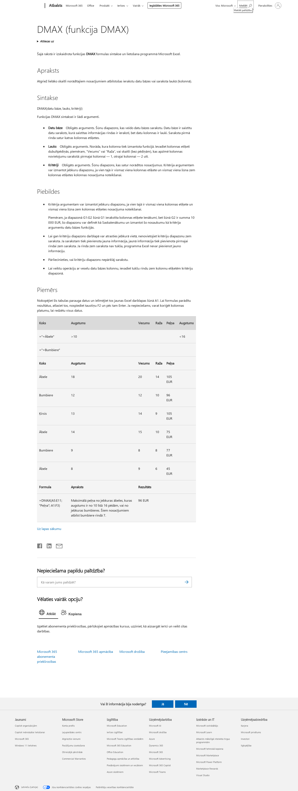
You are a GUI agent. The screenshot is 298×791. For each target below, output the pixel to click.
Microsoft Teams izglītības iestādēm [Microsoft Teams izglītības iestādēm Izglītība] (125, 738)
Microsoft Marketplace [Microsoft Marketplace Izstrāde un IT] (207, 755)
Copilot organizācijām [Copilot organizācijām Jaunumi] (26, 725)
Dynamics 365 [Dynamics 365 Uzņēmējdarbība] (156, 745)
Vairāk (136, 5)
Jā (162, 704)
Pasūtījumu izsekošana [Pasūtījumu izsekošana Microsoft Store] (73, 745)
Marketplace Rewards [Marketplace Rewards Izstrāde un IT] (207, 768)
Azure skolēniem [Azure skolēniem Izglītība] (115, 771)
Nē (186, 704)
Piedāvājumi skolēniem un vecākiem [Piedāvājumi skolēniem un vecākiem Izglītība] (125, 765)
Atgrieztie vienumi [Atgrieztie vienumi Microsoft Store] (71, 738)
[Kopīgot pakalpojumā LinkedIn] (47, 545)
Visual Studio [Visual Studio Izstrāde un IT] (202, 775)
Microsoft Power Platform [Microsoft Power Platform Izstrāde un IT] (209, 762)
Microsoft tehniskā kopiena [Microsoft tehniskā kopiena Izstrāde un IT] (209, 748)
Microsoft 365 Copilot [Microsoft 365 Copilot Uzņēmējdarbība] (160, 765)
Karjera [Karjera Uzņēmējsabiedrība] (244, 725)
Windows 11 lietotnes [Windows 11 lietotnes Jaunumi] (26, 745)
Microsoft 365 (74, 5)
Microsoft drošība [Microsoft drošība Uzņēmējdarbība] (158, 732)
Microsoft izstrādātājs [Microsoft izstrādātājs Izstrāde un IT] (207, 725)
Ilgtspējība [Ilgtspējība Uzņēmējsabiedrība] (246, 745)
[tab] (48, 613)
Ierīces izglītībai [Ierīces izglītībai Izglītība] (115, 732)
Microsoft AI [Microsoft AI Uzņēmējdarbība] (155, 725)
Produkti (104, 5)
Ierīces (121, 5)
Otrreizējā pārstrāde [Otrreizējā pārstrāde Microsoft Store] (72, 752)
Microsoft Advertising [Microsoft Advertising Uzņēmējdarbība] (160, 758)
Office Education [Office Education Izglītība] (115, 752)
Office (90, 5)
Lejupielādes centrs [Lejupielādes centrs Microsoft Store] (72, 732)
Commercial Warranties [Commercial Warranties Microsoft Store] (74, 758)
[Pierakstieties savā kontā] (269, 6)
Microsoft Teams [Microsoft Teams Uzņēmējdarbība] (157, 771)
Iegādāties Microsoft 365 (164, 5)
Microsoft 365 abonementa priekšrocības (47, 656)
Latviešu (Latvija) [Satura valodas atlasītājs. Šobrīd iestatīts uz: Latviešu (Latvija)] (29, 787)
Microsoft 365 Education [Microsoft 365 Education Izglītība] (119, 745)
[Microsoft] (29, 5)
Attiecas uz (47, 41)
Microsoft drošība (132, 651)
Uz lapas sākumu (49, 528)
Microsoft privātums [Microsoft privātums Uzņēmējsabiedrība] (251, 732)
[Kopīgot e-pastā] (57, 545)
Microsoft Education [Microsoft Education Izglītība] (117, 725)
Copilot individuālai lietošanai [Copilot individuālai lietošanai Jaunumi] (30, 732)
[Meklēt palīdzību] (245, 5)
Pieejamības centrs (174, 651)
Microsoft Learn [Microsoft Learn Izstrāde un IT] (204, 732)
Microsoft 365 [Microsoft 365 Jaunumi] (22, 738)
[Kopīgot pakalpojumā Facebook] (40, 545)
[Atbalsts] (55, 5)
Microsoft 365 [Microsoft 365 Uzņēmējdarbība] (156, 752)
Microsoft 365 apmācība (95, 651)
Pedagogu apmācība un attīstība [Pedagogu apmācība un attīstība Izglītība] (123, 758)
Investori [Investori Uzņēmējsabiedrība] (245, 738)
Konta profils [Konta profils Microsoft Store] (68, 725)
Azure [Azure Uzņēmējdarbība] (152, 738)
